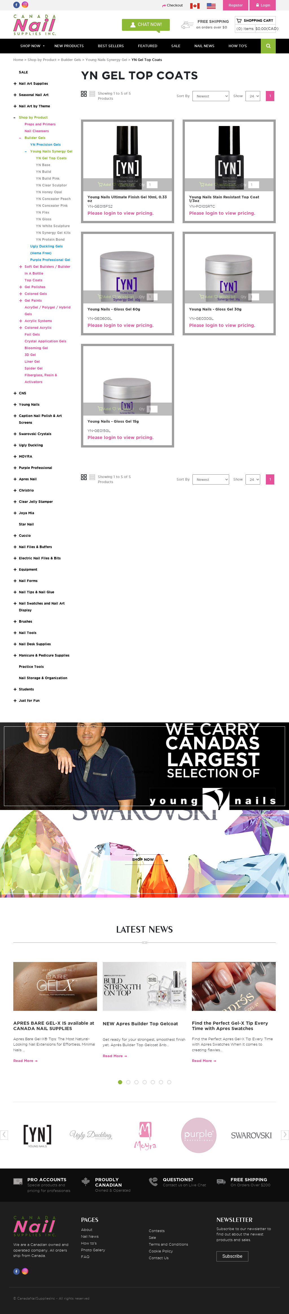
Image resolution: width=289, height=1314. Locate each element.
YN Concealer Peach (53, 199)
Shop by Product (42, 60)
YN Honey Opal (49, 192)
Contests (157, 1231)
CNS (22, 393)
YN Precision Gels (45, 144)
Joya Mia (26, 513)
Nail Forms (28, 581)
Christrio (26, 490)
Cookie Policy (161, 1251)
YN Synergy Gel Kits (53, 232)
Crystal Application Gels (45, 341)
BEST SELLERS (111, 46)
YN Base (43, 165)
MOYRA (25, 456)
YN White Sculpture (53, 226)
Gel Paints (33, 300)
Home (18, 60)
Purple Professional (35, 468)
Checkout (175, 5)
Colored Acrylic (38, 327)
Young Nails (29, 404)
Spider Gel (34, 368)
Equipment (28, 569)
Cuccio (25, 535)
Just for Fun (29, 700)
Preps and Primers (40, 124)
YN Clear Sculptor (51, 185)
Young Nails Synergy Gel (107, 60)
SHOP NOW (143, 772)
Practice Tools (31, 666)
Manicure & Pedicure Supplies (44, 655)
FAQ (85, 1257)
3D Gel (30, 355)
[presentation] (4, 1135)
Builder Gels (71, 60)
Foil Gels (32, 334)
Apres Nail (28, 479)
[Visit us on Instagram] (26, 1271)
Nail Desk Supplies (35, 644)
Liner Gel (32, 361)
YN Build (43, 171)
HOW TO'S (238, 46)
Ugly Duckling (31, 445)
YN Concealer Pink (52, 205)
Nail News (89, 1236)
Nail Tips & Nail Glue (36, 592)
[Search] (268, 46)
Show (238, 96)
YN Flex (42, 212)
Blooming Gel (36, 348)
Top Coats (33, 280)
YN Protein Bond (50, 239)
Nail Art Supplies (33, 83)
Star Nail (26, 524)
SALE (175, 46)
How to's (89, 1243)
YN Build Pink (48, 178)
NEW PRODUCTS (69, 46)
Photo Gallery (93, 1250)
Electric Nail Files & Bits (40, 558)
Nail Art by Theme (34, 106)
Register (236, 5)
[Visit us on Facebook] (17, 1271)
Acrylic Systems (38, 321)
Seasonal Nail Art (34, 95)
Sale (152, 1237)
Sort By (183, 96)
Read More (23, 1061)
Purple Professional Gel (50, 260)
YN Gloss (43, 219)
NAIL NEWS (204, 46)
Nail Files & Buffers (35, 547)
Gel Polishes (35, 287)
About (86, 1230)
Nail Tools (27, 633)
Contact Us (158, 1258)
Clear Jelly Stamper (36, 501)
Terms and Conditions (168, 1244)
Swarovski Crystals (35, 434)
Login (262, 5)
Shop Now (30, 46)
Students (26, 689)
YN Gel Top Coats (51, 158)
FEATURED (147, 46)
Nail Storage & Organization (43, 678)
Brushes (25, 621)
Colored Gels (36, 294)
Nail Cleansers (37, 131)
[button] (120, 1083)
